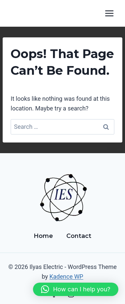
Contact (78, 236)
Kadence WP (66, 276)
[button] (75, 289)
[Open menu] (109, 13)
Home (43, 236)
